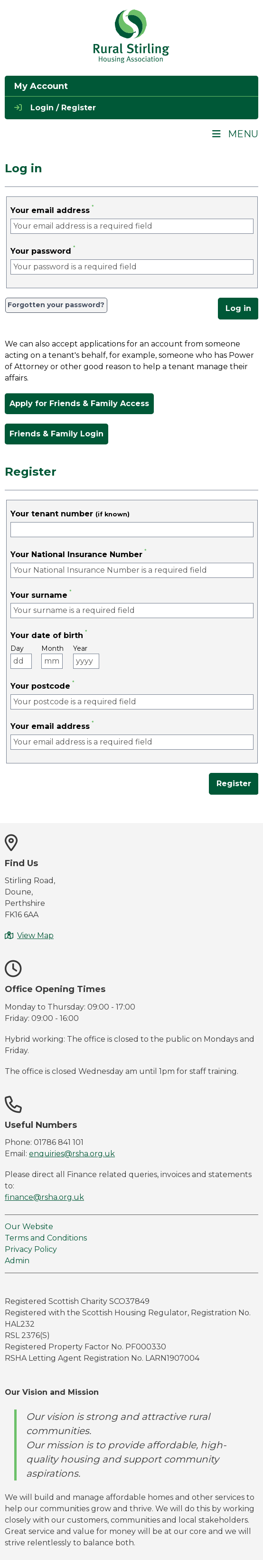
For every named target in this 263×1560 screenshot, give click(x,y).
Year (80, 649)
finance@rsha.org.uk (44, 1197)
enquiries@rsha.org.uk (72, 1153)
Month (52, 649)
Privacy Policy (31, 1249)
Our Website (29, 1226)
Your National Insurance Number (76, 554)
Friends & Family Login (56, 433)
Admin (17, 1260)
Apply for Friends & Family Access (79, 403)
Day (18, 649)
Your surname (38, 595)
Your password (40, 251)
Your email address (50, 210)
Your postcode (40, 686)
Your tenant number (70, 513)
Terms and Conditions (46, 1237)
